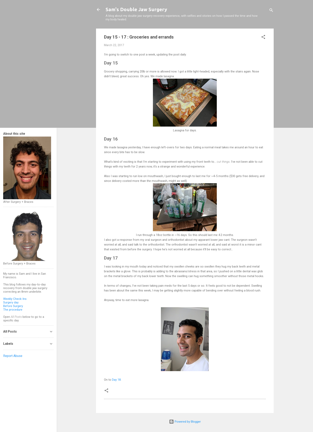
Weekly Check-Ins (15, 299)
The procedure (12, 309)
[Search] (271, 11)
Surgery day (11, 302)
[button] (263, 38)
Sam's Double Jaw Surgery (136, 9)
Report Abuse (12, 356)
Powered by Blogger (185, 421)
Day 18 (116, 379)
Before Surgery (13, 306)
